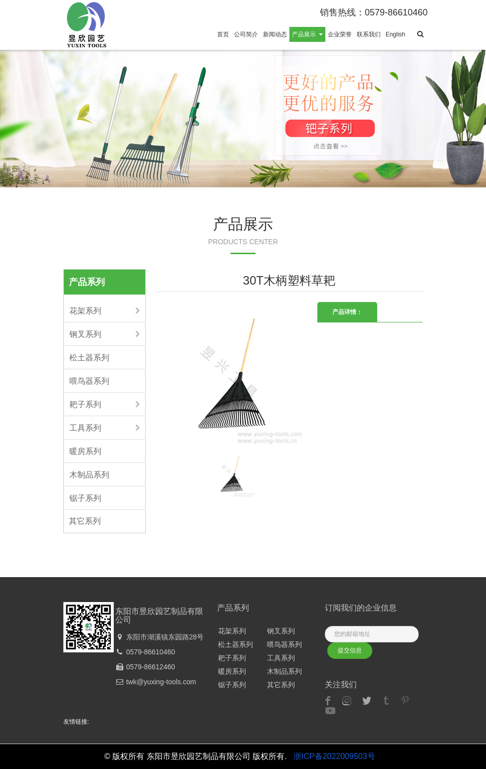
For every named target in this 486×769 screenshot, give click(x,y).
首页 (223, 34)
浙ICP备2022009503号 (334, 756)
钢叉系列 (85, 334)
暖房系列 (85, 451)
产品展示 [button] (307, 34)
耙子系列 (85, 404)
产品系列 (87, 282)
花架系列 (85, 311)
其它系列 (85, 521)
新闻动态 (275, 34)
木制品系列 (89, 474)
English (395, 34)
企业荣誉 (340, 34)
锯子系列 (85, 498)
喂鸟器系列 (89, 381)
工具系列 (85, 428)
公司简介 (246, 34)
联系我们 (369, 34)
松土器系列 (89, 357)
